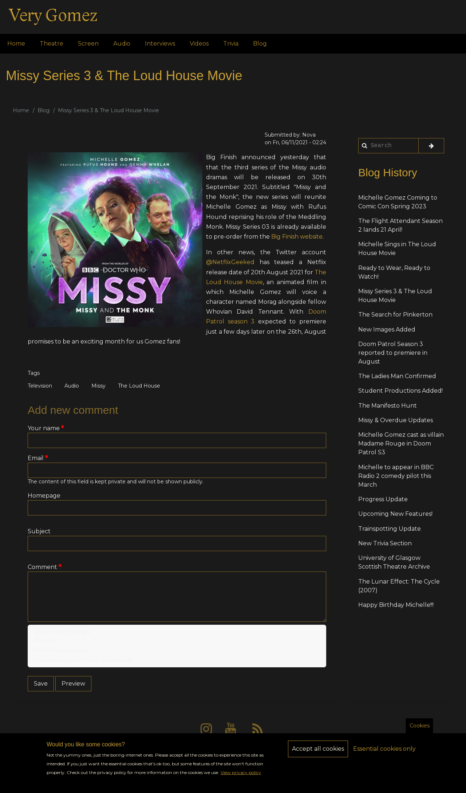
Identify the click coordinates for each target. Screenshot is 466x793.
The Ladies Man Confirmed (397, 376)
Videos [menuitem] (199, 43)
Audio (71, 385)
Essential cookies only (384, 754)
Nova (309, 134)
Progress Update (383, 499)
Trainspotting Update (389, 528)
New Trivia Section (385, 543)
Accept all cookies (318, 754)
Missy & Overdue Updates (395, 420)
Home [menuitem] (16, 43)
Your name (44, 428)
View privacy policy (241, 778)
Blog (43, 110)
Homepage (44, 495)
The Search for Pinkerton (395, 314)
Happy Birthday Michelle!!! (396, 604)
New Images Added (386, 329)
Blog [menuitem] (260, 43)
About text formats (62, 632)
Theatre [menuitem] (51, 43)
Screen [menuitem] (88, 43)
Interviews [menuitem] (160, 43)
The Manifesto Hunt (387, 405)
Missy (98, 385)
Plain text (45, 640)
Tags (34, 373)
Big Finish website (297, 236)
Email (36, 458)
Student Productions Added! (400, 390)
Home (21, 110)
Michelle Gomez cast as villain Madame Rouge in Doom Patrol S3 (401, 443)
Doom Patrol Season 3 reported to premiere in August (392, 353)
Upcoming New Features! (395, 513)
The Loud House (139, 385)
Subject (39, 531)
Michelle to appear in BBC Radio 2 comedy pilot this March (396, 476)
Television (40, 385)
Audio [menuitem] (121, 43)
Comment (42, 567)
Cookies (420, 732)
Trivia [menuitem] (230, 43)
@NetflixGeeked (230, 262)
